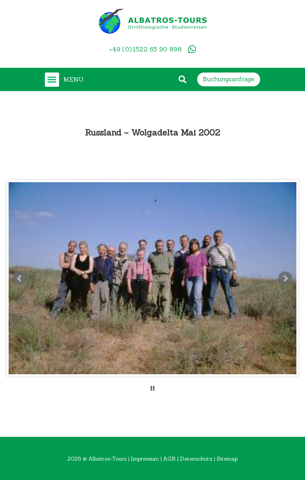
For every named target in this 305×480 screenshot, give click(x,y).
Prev (20, 278)
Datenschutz (196, 458)
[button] (52, 80)
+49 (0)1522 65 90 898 (145, 49)
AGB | (171, 458)
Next (285, 278)
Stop (152, 388)
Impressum (145, 458)
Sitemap (227, 458)
